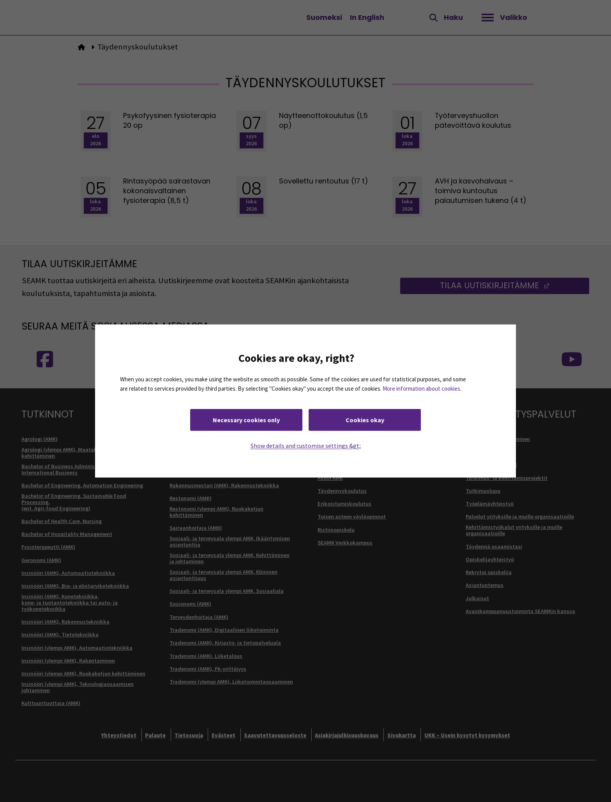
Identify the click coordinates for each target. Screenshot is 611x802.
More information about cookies (421, 388)
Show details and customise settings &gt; (306, 445)
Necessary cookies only (246, 420)
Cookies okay (365, 420)
